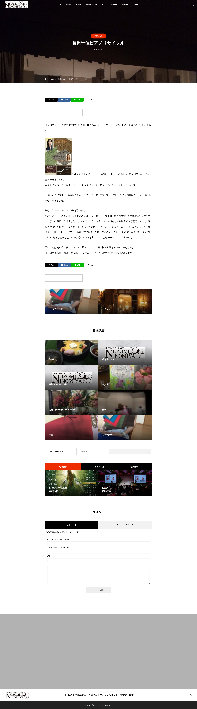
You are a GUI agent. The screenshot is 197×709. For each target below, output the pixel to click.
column (114, 4)
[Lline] (77, 100)
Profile (78, 4)
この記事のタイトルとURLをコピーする (64, 112)
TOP (59, 4)
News (68, 4)
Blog (104, 4)
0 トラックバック (125, 525)
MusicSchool (91, 4)
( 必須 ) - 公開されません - (59, 547)
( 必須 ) (58, 539)
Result (125, 4)
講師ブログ (98, 36)
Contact (136, 4)
